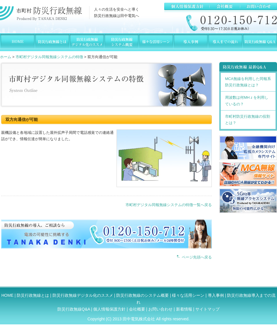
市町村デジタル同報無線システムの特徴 (49, 57)
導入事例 (216, 295)
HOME (7, 295)
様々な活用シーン (188, 295)
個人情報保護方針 (110, 309)
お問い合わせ (160, 309)
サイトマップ (207, 309)
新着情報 (184, 309)
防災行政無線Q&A (73, 309)
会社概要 (137, 309)
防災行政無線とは (33, 295)
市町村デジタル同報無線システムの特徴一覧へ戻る (169, 205)
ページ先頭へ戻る (197, 257)
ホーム (5, 57)
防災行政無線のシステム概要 (142, 295)
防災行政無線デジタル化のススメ (83, 295)
